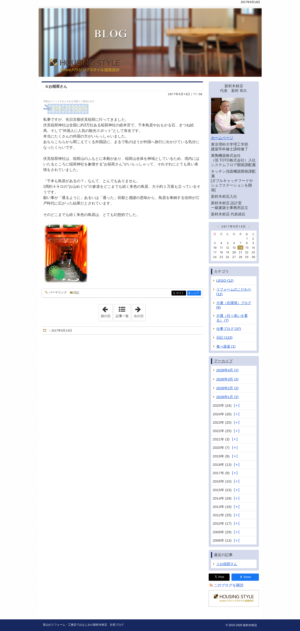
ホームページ (222, 138)
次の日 (139, 311)
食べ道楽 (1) (226, 346)
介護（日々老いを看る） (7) (232, 318)
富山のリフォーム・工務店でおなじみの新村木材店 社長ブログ (150, 38)
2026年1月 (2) (227, 397)
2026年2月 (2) (227, 388)
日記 (76, 292)
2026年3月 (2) (227, 379)
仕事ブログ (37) (228, 329)
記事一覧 (122, 316)
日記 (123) (224, 337)
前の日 (106, 311)
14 (240, 247)
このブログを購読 (229, 585)
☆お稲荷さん (56, 86)
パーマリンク (57, 293)
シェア (195, 293)
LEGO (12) (225, 280)
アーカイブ (223, 361)
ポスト (180, 293)
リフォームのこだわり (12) (233, 291)
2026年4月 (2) (227, 370)
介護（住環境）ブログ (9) (233, 305)
